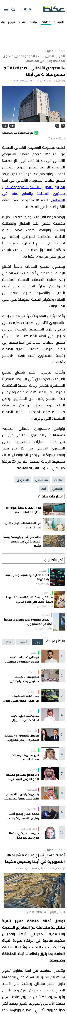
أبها (43, 488)
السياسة (32, 731)
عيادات (58, 480)
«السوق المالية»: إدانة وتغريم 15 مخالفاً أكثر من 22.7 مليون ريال (28, 622)
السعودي (23, 480)
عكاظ (59, 51)
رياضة (47, 593)
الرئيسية (59, 22)
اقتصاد (22, 22)
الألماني (57, 488)
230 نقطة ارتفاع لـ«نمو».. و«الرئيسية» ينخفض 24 (27, 577)
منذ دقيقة (42, 584)
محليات (46, 22)
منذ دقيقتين (45, 606)
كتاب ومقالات (29, 829)
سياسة (34, 22)
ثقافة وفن (31, 809)
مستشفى (41, 480)
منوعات (33, 672)
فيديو (11, 22)
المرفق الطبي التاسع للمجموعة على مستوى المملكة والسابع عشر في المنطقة (33, 193)
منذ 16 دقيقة (43, 628)
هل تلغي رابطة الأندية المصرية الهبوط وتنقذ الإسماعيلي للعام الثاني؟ (29, 599)
